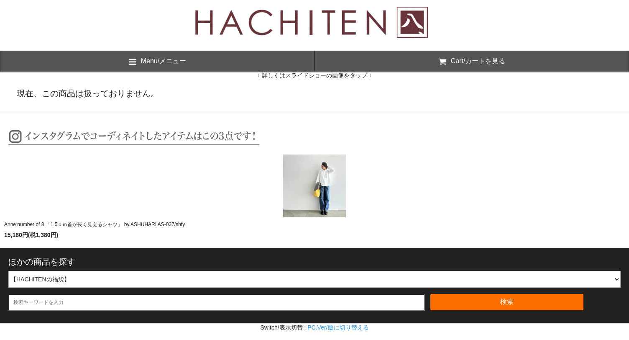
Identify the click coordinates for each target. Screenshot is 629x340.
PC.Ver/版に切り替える (337, 327)
